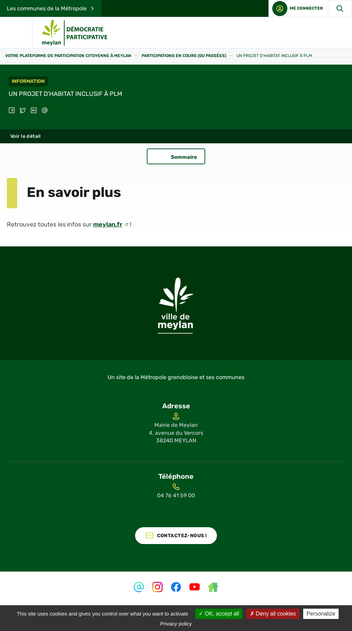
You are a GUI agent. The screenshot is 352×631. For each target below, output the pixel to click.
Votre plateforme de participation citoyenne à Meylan (68, 56)
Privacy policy (176, 624)
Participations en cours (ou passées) (184, 56)
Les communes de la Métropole (47, 8)
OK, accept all (219, 614)
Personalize (321, 614)
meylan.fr (107, 224)
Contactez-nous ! (182, 536)
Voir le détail (25, 136)
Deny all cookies (273, 614)
